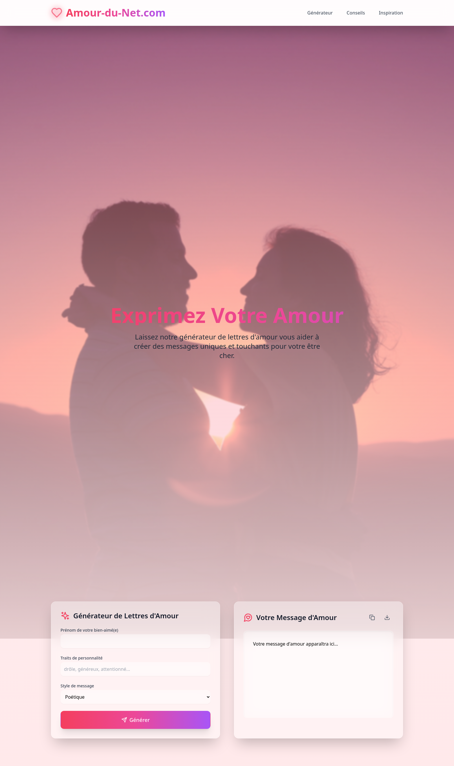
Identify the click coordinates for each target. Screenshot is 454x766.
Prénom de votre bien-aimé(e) (89, 630)
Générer (135, 719)
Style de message (77, 686)
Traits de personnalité (81, 658)
